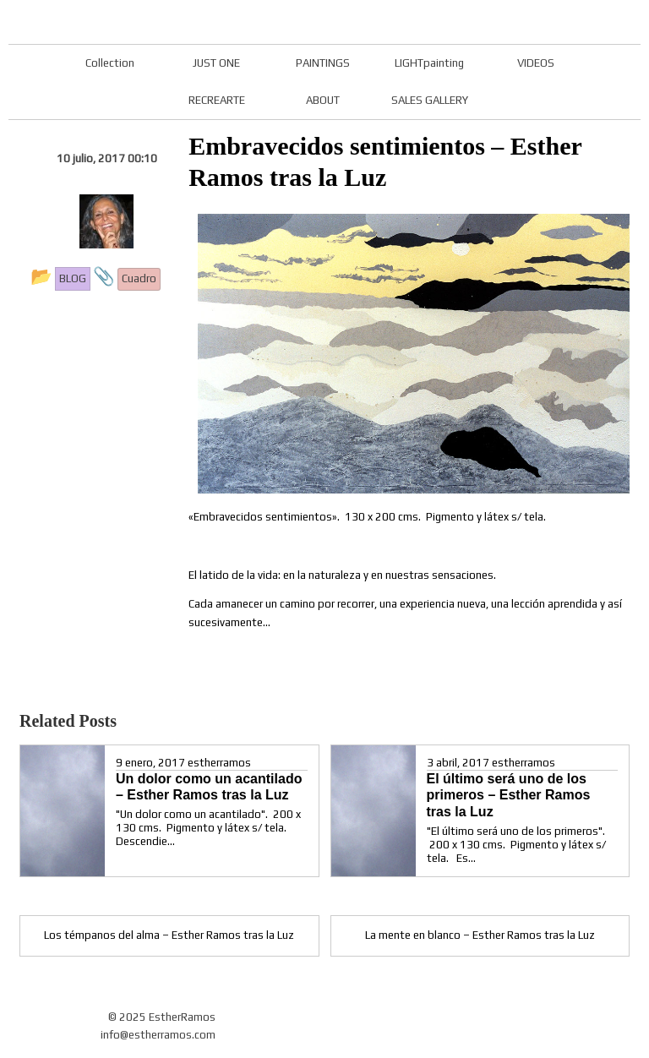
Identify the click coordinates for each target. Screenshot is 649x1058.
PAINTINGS (323, 63)
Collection (109, 63)
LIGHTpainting (429, 63)
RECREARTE (216, 100)
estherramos (219, 762)
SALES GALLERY (429, 100)
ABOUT (323, 100)
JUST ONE (216, 63)
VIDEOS (535, 63)
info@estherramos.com (158, 1034)
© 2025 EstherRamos (161, 1017)
